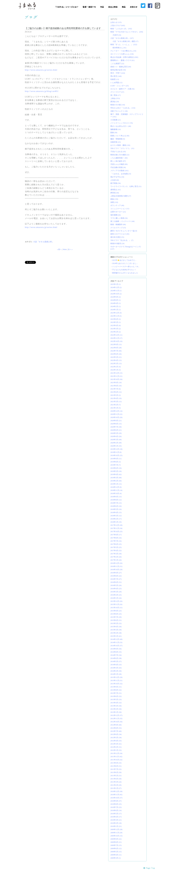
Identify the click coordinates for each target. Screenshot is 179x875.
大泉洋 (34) (117, 35)
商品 (124, 6)
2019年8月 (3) (115, 462)
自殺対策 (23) (115, 142)
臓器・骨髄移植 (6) (117, 139)
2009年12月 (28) (116, 829)
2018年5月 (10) (115, 509)
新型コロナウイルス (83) (119, 234)
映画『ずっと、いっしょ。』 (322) (123, 45)
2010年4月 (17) (115, 817)
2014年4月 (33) (115, 665)
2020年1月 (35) (115, 446)
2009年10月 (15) (116, 836)
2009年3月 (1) (115, 858)
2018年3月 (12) (115, 516)
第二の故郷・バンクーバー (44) (122, 221)
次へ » (70, 249)
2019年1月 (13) (115, 484)
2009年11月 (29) (116, 833)
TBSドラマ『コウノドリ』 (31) (122, 148)
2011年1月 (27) (115, 788)
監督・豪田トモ (89, 6)
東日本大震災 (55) (117, 237)
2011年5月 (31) (115, 776)
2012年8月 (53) (115, 728)
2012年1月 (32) (115, 750)
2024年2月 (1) (115, 306)
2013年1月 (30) (115, 712)
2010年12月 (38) (116, 791)
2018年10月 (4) (115, 493)
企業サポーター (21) (118, 212)
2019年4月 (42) (115, 474)
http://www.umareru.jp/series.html (41, 70)
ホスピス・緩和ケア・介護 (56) (122, 89)
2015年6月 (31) (115, 620)
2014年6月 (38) (115, 658)
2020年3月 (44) (115, 440)
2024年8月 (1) (115, 300)
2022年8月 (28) (115, 348)
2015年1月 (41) (115, 636)
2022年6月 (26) (115, 354)
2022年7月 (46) (115, 351)
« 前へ (59, 249)
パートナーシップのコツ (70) (121, 123)
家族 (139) (114, 199)
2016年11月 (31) (116, 566)
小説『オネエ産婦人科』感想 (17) (125, 41)
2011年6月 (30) (115, 772)
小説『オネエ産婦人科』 (43, 242)
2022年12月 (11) (116, 335)
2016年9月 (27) (115, 573)
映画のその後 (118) (117, 105)
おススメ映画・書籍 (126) (120, 145)
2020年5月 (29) (115, 433)
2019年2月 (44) (115, 481)
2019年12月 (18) (116, 449)
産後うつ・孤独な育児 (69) (120, 67)
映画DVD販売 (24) (117, 243)
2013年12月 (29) (116, 677)
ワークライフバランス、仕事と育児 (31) (125, 186)
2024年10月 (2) (115, 294)
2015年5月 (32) (115, 623)
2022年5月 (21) (115, 357)
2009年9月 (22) (115, 839)
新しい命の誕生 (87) (118, 161)
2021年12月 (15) (116, 373)
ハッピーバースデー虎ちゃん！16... (125, 267)
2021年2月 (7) (115, 405)
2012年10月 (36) (116, 722)
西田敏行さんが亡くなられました (125, 273)
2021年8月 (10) (115, 386)
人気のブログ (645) (117, 25)
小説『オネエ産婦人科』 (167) (122, 38)
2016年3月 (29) (115, 592)
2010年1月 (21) (115, 826)
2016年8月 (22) (115, 576)
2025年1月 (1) (115, 284)
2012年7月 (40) (115, 731)
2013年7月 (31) (115, 693)
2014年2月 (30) (115, 671)
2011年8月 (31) (115, 766)
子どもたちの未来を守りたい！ (124, 270)
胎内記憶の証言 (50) (118, 70)
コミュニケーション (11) (119, 209)
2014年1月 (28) (115, 674)
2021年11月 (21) (116, 376)
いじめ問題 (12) (116, 83)
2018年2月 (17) (115, 519)
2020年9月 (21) (115, 421)
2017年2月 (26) (115, 557)
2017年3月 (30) (115, 554)
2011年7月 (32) (115, 769)
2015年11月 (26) (116, 604)
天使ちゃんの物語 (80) (119, 164)
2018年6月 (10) (115, 506)
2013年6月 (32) (115, 696)
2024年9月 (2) (115, 297)
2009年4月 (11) (115, 855)
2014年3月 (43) (115, 668)
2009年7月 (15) (115, 845)
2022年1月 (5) (115, 370)
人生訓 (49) (114, 180)
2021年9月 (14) (115, 383)
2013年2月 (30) (115, 709)
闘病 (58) (113, 133)
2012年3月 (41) (115, 744)
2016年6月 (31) (115, 582)
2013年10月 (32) (116, 684)
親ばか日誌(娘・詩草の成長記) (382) (124, 57)
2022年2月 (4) (115, 367)
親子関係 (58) (115, 183)
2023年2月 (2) (115, 332)
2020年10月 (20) (116, 417)
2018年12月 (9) (115, 487)
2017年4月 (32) (115, 551)
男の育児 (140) (115, 76)
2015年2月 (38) (115, 633)
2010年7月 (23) (115, 807)
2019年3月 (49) (115, 478)
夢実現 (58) (114, 193)
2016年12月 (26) (116, 563)
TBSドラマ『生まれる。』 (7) (121, 240)
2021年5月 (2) (115, 395)
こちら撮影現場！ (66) (119, 158)
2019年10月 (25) (116, 455)
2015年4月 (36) (115, 627)
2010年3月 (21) (115, 820)
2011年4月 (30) (115, 779)
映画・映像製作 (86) (118, 224)
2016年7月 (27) (115, 579)
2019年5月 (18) (115, 471)
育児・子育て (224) (117, 73)
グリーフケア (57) (117, 92)
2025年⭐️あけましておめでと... (124, 260)
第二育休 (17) (115, 95)
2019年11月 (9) (115, 452)
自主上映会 (113, 6)
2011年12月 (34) (116, 753)
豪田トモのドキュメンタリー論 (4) (123, 231)
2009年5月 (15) (115, 852)
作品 (102, 6)
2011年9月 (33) (115, 763)
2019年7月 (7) (115, 465)
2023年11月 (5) (115, 316)
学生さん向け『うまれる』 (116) (122, 108)
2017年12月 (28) (116, 525)
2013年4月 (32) (115, 703)
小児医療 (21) (115, 120)
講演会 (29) (114, 102)
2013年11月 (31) (116, 680)
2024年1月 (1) (115, 310)
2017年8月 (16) (115, 538)
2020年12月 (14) (116, 411)
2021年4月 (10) (115, 398)
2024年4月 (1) (115, 303)
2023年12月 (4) (115, 313)
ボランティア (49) (117, 205)
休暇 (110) (114, 202)
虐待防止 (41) (115, 190)
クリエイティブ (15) (118, 228)
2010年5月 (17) (115, 814)
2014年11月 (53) (116, 642)
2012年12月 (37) (116, 715)
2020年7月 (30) (115, 427)
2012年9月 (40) (115, 725)
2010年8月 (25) (115, 804)
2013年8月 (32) (115, 690)
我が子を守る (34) (117, 177)
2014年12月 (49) (116, 639)
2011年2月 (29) (115, 785)
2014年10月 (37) (116, 646)
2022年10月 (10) (116, 341)
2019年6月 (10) (115, 468)
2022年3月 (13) (115, 364)
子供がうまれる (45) (118, 152)
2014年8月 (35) (115, 652)
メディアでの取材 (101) (119, 171)
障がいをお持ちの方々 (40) (120, 126)
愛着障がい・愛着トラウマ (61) (122, 60)
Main (65, 249)
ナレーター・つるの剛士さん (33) (123, 51)
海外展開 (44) (115, 215)
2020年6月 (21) (115, 430)
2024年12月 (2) (115, 287)
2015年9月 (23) (115, 611)
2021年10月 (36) (116, 379)
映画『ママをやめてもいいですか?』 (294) (126, 32)
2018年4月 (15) (115, 512)
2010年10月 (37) (116, 798)
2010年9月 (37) (115, 801)
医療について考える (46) (119, 136)
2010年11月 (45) (116, 795)
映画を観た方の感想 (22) (119, 155)
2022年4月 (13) (115, 360)
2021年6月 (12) (115, 392)
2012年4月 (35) (115, 741)
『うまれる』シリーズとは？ (66, 6)
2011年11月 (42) (116, 757)
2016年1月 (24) (115, 598)
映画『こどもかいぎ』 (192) (121, 29)
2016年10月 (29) (116, 570)
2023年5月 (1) (115, 322)
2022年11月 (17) (116, 338)
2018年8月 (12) (115, 500)
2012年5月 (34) (115, 738)
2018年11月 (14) (116, 490)
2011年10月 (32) (116, 760)
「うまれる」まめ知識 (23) (120, 174)
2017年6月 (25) (115, 544)
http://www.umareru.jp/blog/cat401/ (42, 91)
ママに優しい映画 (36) (119, 218)
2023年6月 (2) (115, 319)
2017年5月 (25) (115, 547)
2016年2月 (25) (115, 595)
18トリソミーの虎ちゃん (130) (122, 54)
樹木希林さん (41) (119, 48)
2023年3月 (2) (115, 329)
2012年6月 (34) (115, 734)
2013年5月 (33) (115, 700)
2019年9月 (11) (115, 459)
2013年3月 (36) (115, 706)
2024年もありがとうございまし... (125, 263)
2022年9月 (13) (115, 344)
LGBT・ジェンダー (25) (119, 86)
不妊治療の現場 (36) (118, 167)
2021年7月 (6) (115, 389)
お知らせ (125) (115, 22)
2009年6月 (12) (115, 848)
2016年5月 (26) (115, 585)
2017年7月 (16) (115, 541)
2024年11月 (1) (115, 291)
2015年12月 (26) (116, 601)
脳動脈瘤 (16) (115, 129)
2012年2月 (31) (115, 747)
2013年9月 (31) (115, 687)
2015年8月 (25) (115, 614)
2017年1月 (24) (115, 560)
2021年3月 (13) (115, 402)
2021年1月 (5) (115, 408)
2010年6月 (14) (115, 810)
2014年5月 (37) (115, 661)
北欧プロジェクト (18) (119, 111)
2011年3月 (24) (115, 782)
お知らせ (133, 6)
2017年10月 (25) (116, 532)
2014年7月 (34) (115, 655)
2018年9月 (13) (115, 497)
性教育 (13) (114, 79)
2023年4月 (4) (115, 325)
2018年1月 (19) (115, 522)
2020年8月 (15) (115, 424)
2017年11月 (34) (116, 528)
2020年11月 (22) (116, 414)
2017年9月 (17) (115, 535)
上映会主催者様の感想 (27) (120, 196)
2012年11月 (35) (116, 719)
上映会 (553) (115, 98)
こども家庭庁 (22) (117, 64)
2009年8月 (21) (115, 842)
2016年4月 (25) (115, 589)
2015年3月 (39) (115, 630)
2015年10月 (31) (116, 608)
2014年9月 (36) (115, 649)
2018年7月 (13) (115, 503)
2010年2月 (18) (115, 823)
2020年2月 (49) (115, 443)
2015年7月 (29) (115, 617)
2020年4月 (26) (115, 436)
